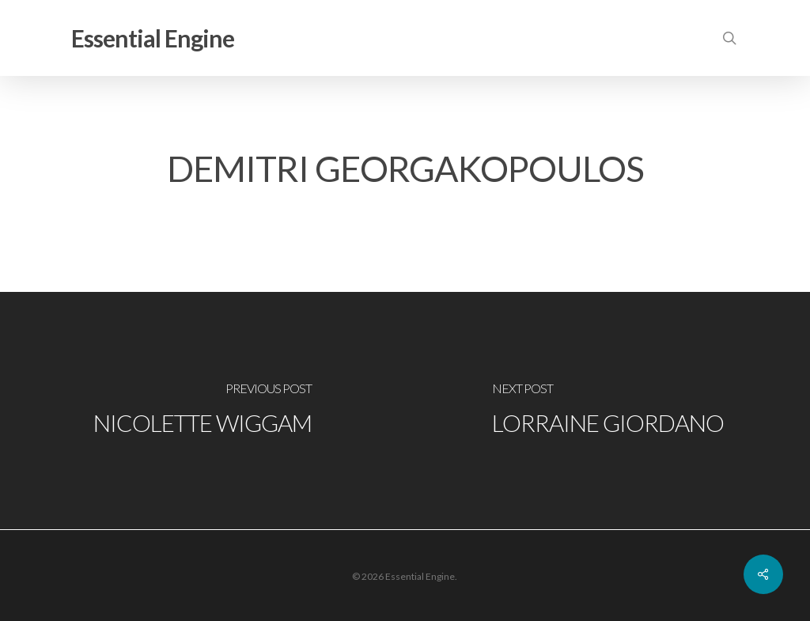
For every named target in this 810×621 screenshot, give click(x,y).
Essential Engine (152, 38)
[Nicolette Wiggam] (202, 410)
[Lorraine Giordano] (607, 410)
